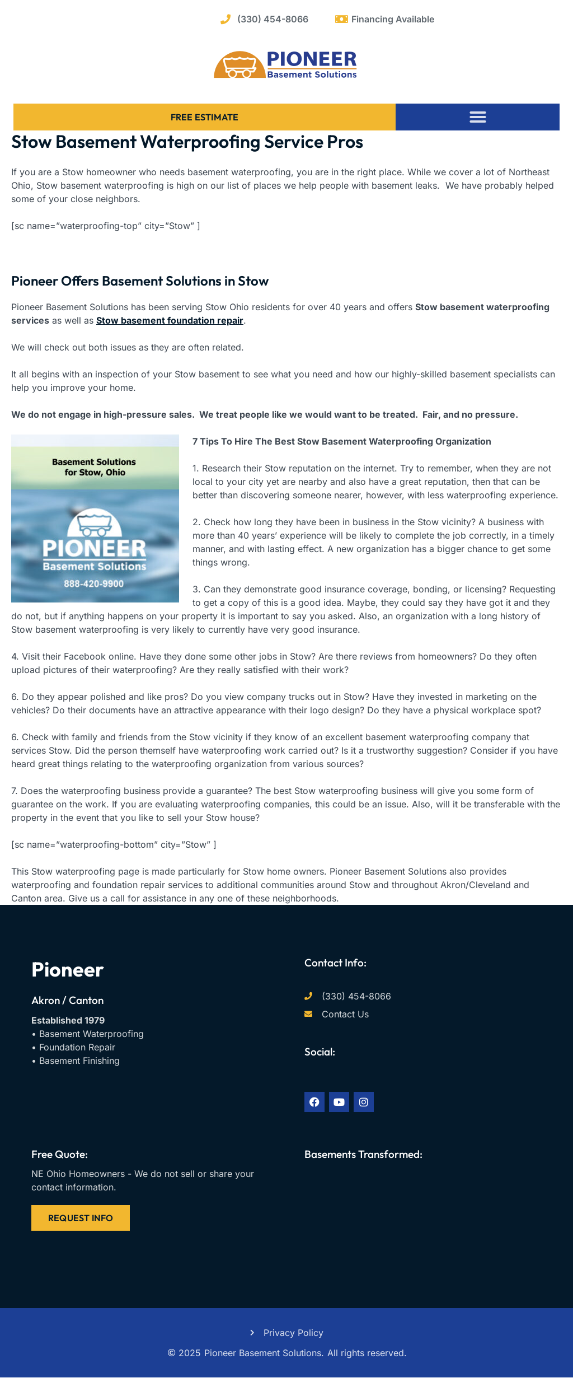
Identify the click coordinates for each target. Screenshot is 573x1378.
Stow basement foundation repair (169, 320)
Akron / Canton (67, 1000)
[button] (477, 117)
